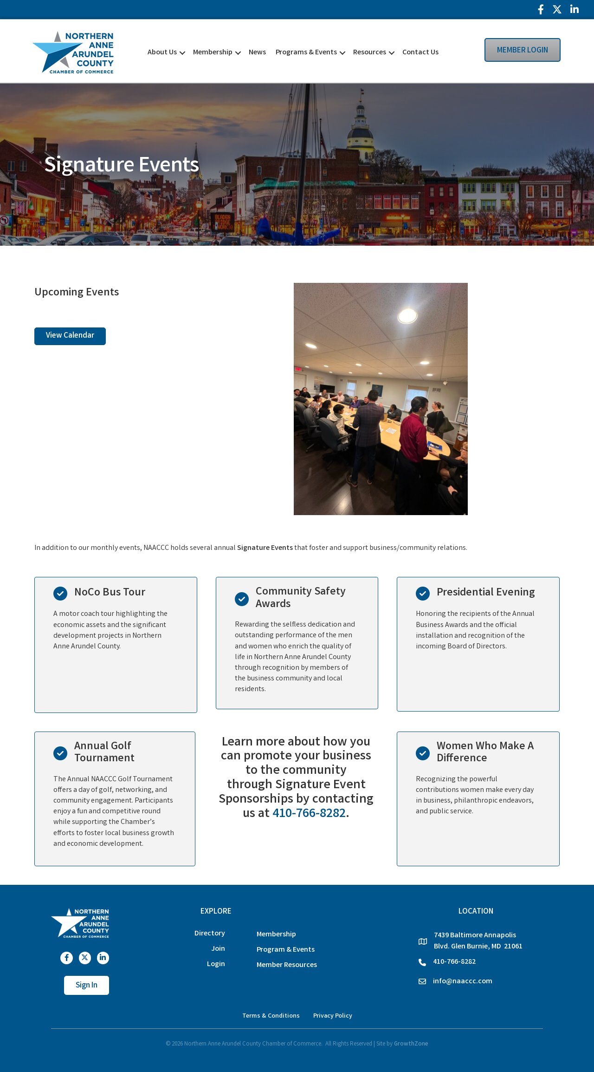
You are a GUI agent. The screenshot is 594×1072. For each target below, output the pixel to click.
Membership (212, 52)
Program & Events (286, 950)
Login (216, 964)
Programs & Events (306, 52)
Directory (209, 933)
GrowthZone (411, 1044)
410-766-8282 (309, 814)
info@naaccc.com (462, 981)
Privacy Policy (332, 1016)
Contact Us (420, 52)
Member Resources (287, 965)
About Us (162, 52)
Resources (369, 52)
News (257, 52)
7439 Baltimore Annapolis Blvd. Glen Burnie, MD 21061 (478, 941)
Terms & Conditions (271, 1016)
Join (218, 949)
